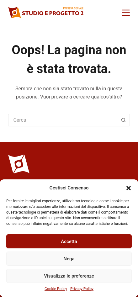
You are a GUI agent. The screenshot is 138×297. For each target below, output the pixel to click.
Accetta (69, 241)
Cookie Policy (56, 289)
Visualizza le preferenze (69, 276)
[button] (128, 188)
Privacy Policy (81, 289)
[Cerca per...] (62, 120)
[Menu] (126, 13)
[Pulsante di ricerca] (123, 120)
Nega (68, 259)
